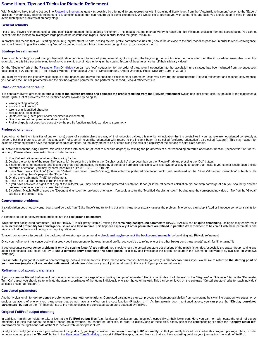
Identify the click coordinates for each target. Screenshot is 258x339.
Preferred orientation (18, 129)
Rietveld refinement (67, 11)
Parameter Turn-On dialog (56, 67)
